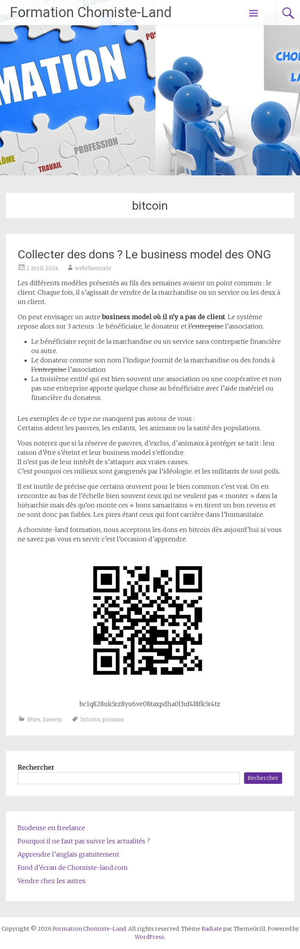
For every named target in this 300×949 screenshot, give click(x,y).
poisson (113, 719)
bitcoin (90, 719)
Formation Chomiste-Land (91, 12)
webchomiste (93, 268)
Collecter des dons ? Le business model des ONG (144, 254)
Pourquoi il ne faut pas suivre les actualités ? (84, 841)
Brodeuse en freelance (51, 828)
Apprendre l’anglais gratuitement (68, 854)
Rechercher (36, 767)
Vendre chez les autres (52, 881)
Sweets (52, 719)
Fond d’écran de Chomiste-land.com (73, 867)
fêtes (34, 719)
